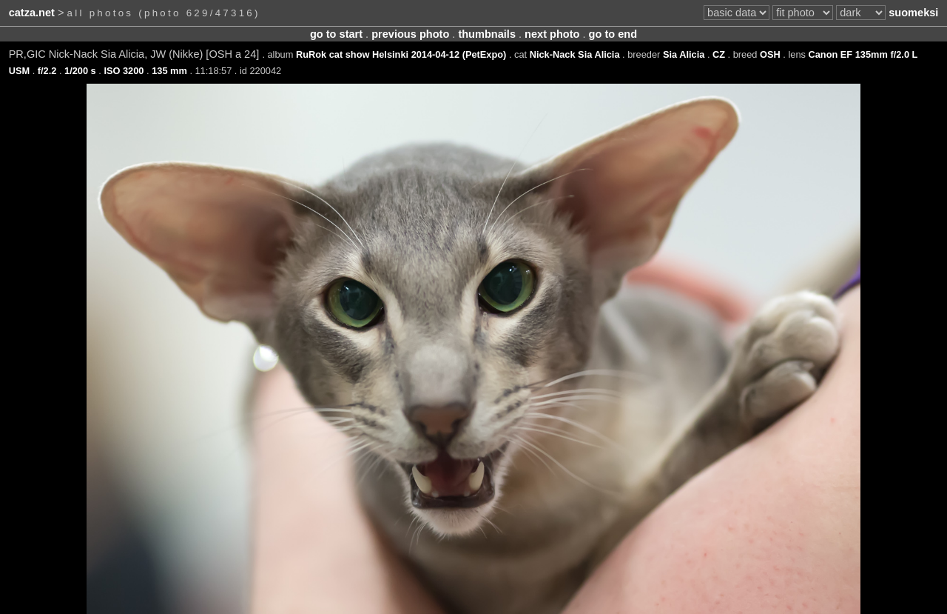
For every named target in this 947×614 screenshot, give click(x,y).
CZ (718, 54)
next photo (552, 34)
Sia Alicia (683, 54)
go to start (336, 34)
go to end (613, 34)
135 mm (169, 70)
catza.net (32, 13)
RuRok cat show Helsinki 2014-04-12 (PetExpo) (401, 54)
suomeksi (913, 13)
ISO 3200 (124, 70)
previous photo (410, 34)
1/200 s (80, 70)
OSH (770, 54)
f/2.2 (47, 70)
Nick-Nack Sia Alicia (575, 54)
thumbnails (487, 34)
